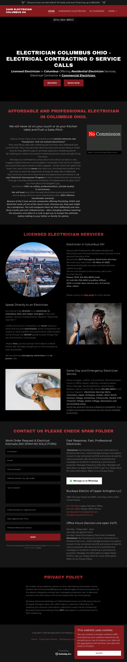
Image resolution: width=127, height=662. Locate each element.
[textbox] (33, 452)
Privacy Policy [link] (51, 545)
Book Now (74, 83)
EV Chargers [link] (97, 11)
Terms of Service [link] (31, 548)
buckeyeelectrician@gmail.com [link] (82, 512)
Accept (99, 653)
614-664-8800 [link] (73, 509)
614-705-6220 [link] (73, 506)
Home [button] (34, 639)
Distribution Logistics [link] (69, 639)
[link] (22, 12)
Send (33, 537)
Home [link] (51, 11)
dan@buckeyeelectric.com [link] (79, 515)
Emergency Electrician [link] (72, 11)
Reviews (52, 83)
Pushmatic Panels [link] (48, 639)
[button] (112, 11)
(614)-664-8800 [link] (63, 19)
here (57, 183)
